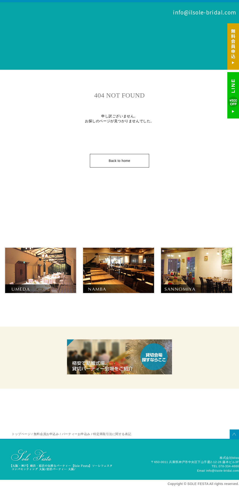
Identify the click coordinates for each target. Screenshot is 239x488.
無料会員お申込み (203, 26)
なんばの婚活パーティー (119, 300)
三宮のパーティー (197, 300)
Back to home (119, 161)
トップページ (21, 434)
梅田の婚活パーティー (41, 300)
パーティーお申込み (226, 26)
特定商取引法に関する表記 (112, 434)
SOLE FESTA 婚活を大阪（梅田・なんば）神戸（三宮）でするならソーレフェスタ (32, 26)
